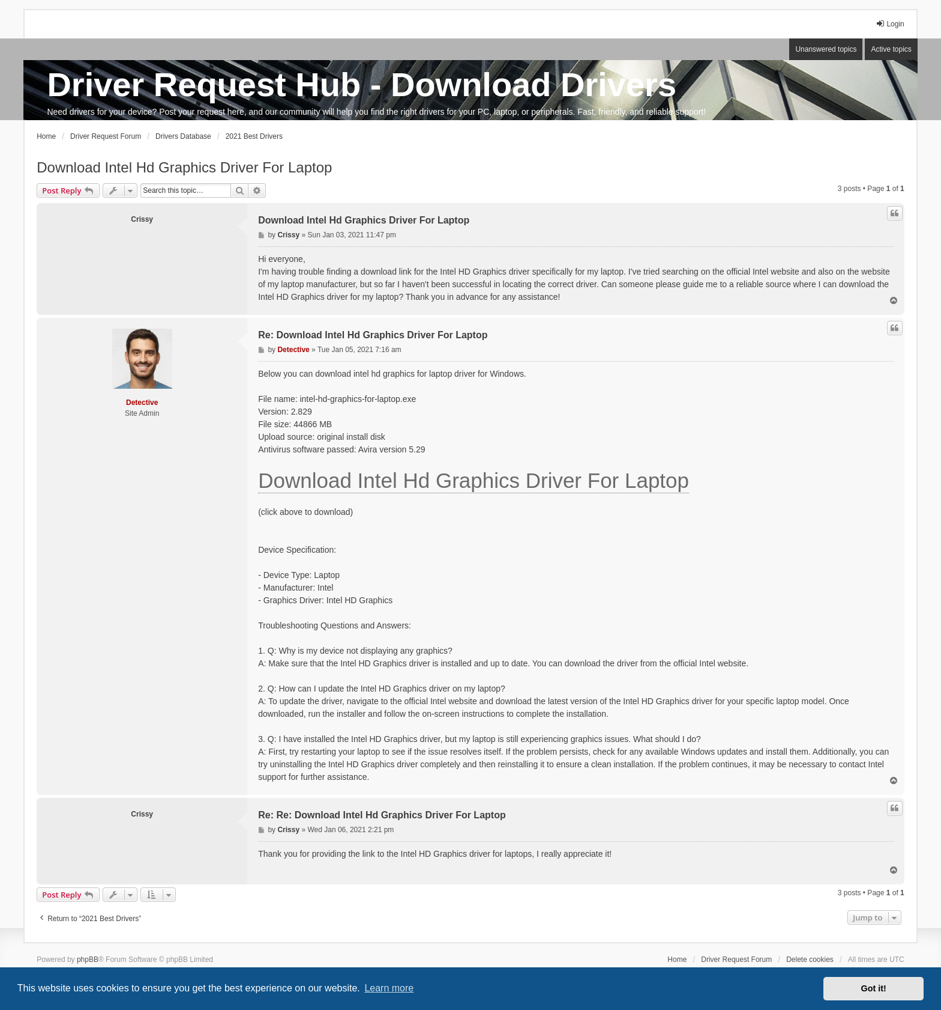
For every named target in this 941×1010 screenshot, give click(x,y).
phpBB (87, 959)
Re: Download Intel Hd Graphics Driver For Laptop (372, 335)
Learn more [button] (388, 988)
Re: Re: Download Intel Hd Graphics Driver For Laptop (381, 815)
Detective (142, 402)
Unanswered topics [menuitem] (825, 49)
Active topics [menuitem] (891, 49)
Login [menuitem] (890, 23)
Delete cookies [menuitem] (810, 959)
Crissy (142, 219)
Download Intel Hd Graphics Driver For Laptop (184, 167)
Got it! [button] (873, 988)
